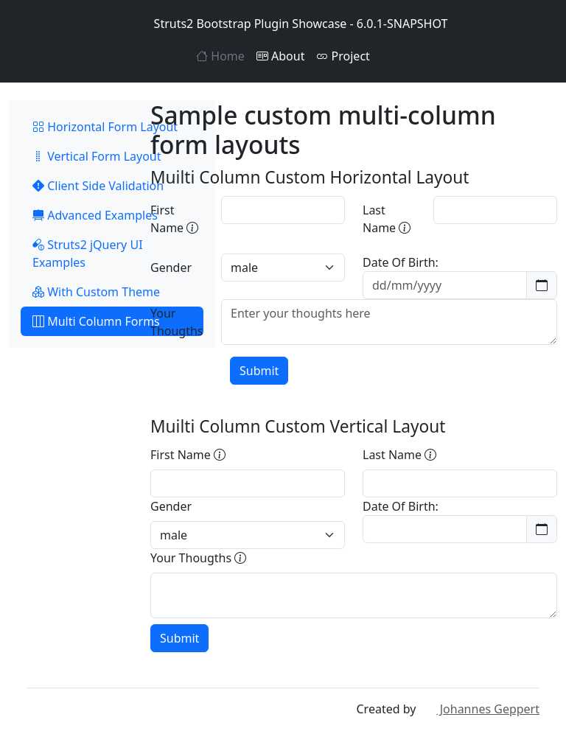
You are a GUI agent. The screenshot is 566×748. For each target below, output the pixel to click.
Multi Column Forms (96, 321)
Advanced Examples (95, 215)
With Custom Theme (96, 292)
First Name (174, 219)
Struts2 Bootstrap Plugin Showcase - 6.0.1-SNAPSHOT (283, 23)
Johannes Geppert (479, 709)
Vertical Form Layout (96, 156)
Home (220, 56)
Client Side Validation (98, 186)
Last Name (386, 219)
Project (342, 56)
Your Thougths (176, 322)
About (280, 56)
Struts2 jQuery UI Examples (87, 253)
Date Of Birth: (401, 262)
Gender (171, 267)
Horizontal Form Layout (105, 127)
